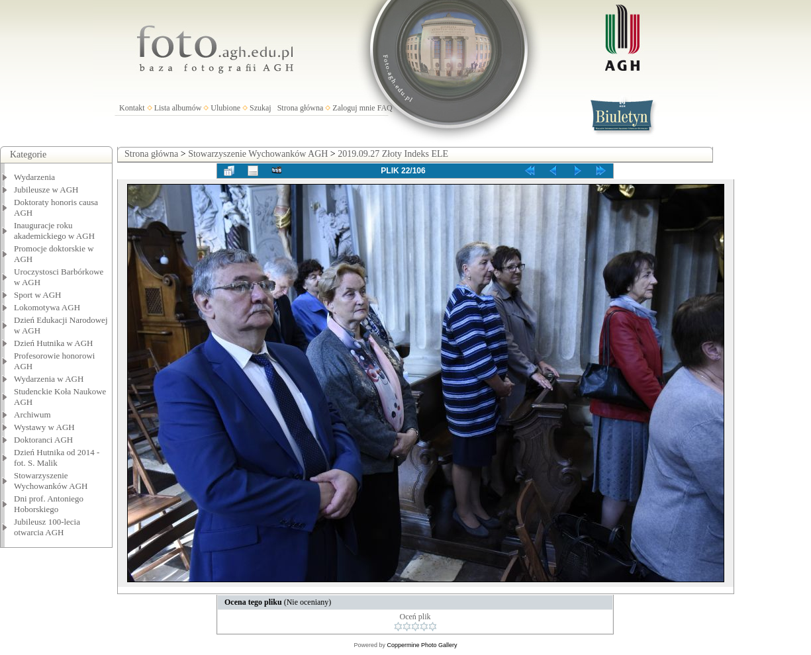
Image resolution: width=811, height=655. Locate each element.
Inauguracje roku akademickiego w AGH (54, 230)
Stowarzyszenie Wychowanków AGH (51, 480)
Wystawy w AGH (44, 427)
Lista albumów (178, 107)
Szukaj (260, 107)
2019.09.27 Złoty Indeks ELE (393, 154)
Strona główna (300, 107)
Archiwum (32, 414)
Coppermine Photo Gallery (422, 645)
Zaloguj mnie (353, 107)
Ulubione (225, 107)
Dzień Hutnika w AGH (53, 343)
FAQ (385, 107)
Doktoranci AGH (43, 440)
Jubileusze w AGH (46, 190)
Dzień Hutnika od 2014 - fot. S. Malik (56, 457)
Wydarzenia (34, 177)
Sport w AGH (38, 295)
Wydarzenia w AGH (48, 379)
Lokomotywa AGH (47, 307)
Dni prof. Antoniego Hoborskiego (48, 504)
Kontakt (132, 107)
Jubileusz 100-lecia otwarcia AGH (47, 527)
